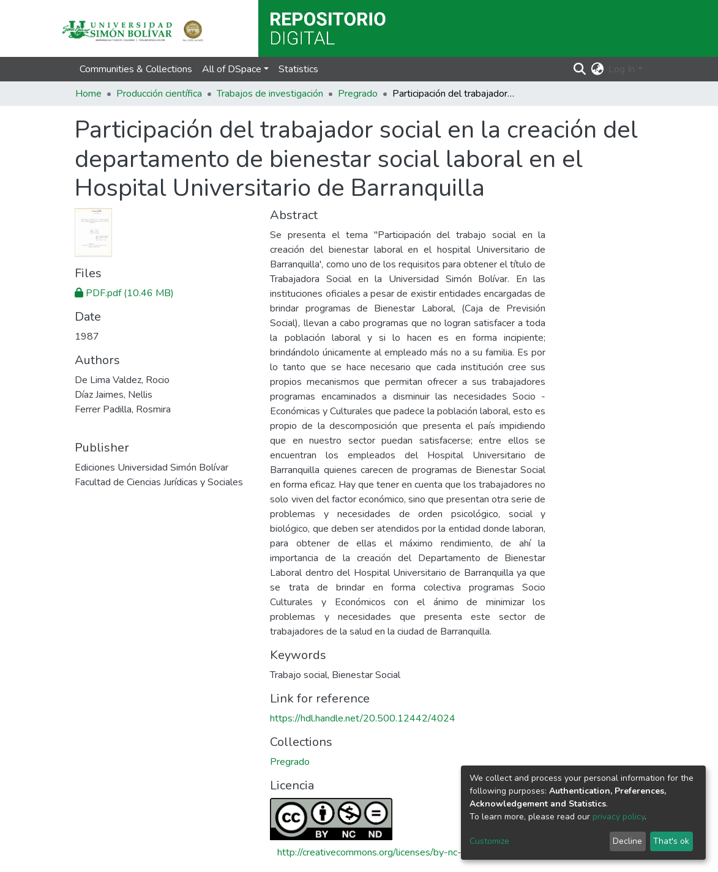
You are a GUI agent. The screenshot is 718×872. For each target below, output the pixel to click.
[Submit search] (579, 69)
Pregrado (358, 93)
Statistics (298, 69)
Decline (627, 841)
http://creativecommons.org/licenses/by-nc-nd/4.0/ (385, 852)
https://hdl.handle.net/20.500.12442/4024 (362, 718)
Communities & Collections (136, 69)
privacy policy (619, 816)
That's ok (671, 841)
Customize (489, 841)
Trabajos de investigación (270, 93)
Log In (621, 69)
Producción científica (159, 93)
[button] (597, 69)
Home (88, 93)
